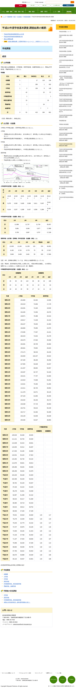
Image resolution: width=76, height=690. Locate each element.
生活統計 (19, 16)
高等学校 (6, 581)
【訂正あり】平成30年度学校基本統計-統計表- (66, 84)
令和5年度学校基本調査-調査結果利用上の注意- (66, 66)
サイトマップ (38, 673)
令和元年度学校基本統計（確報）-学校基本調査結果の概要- (66, 78)
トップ (4, 16)
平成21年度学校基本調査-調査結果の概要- (66, 150)
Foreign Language (39, 2)
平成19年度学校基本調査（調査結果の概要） (65, 166)
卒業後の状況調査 (64, 124)
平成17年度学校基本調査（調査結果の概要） (65, 182)
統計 (15, 16)
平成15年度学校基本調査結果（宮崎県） (66, 192)
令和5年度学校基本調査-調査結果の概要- (66, 55)
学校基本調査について (65, 31)
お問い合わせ (53, 679)
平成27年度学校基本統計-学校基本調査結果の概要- (66, 100)
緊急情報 (20, 5)
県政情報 (9, 16)
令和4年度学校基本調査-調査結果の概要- (66, 71)
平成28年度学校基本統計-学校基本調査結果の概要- (66, 94)
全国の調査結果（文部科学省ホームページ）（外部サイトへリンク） (28, 41)
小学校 (6, 576)
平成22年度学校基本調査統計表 (13, 36)
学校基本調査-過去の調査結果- (66, 36)
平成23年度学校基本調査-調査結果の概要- (66, 139)
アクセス (62, 679)
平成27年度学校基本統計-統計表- (66, 110)
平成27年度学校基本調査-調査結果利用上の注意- (66, 105)
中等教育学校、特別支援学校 (12, 584)
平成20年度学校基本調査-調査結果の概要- (66, 160)
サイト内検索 (47, 2)
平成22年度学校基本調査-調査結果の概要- (66, 144)
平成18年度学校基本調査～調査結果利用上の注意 (66, 171)
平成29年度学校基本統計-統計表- (66, 89)
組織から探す (45, 5)
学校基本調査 (27, 16)
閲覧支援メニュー (26, 2)
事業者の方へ (68, 5)
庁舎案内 (71, 679)
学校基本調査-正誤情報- (65, 51)
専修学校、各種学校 (10, 586)
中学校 (6, 579)
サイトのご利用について (8, 673)
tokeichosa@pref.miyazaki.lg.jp (22, 624)
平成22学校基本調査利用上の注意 (14, 34)
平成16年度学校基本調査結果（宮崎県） (66, 187)
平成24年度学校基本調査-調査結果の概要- (66, 134)
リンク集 (59, 673)
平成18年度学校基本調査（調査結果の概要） (65, 176)
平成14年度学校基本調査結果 (66, 198)
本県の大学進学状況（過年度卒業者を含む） (17, 602)
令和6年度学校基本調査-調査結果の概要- (66, 46)
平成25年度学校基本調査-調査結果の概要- (66, 128)
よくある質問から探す (56, 5)
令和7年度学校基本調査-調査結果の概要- (66, 41)
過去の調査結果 (8, 39)
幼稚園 (6, 574)
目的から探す (33, 5)
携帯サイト (49, 673)
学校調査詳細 (62, 120)
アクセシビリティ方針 (25, 673)
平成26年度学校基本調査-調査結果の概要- (66, 116)
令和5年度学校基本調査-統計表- (66, 61)
